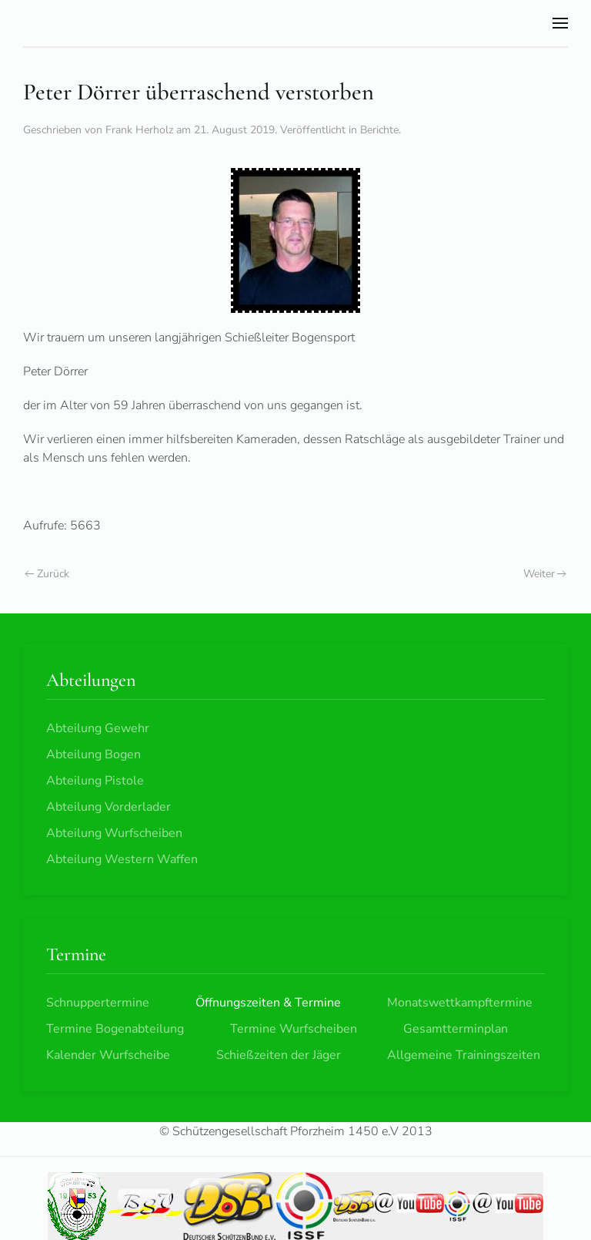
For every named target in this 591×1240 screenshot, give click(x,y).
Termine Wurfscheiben (293, 1028)
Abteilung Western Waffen (122, 859)
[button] (560, 23)
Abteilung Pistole (95, 780)
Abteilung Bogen (93, 754)
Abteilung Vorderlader (108, 806)
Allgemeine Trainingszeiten (463, 1055)
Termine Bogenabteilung (115, 1028)
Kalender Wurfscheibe (108, 1055)
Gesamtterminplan (455, 1028)
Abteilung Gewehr (97, 728)
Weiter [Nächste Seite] (545, 573)
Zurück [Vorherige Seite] (47, 573)
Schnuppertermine (97, 1002)
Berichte (379, 130)
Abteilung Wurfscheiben (114, 833)
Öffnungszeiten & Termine (268, 1002)
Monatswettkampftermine (460, 1002)
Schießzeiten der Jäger (278, 1055)
